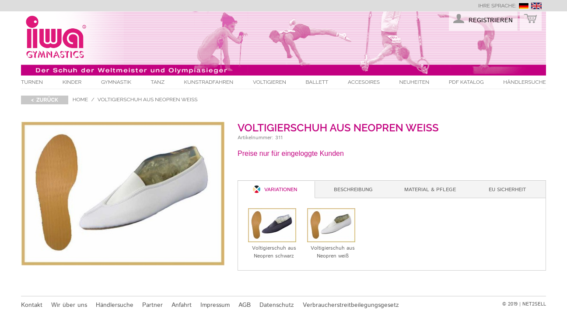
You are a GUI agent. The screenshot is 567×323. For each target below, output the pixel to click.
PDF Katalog (466, 82)
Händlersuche (524, 82)
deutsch (523, 6)
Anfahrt (182, 305)
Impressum (215, 305)
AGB (244, 305)
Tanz (157, 82)
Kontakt (31, 305)
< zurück (44, 100)
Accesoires (364, 82)
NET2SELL (534, 304)
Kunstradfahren (209, 82)
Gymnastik (116, 82)
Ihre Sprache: (497, 6)
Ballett (317, 82)
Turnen (32, 82)
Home (80, 99)
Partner (152, 305)
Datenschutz (276, 305)
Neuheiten (414, 82)
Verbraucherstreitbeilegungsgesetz (351, 305)
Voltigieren (269, 82)
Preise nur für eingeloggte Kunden (291, 153)
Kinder (72, 82)
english (536, 6)
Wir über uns (69, 305)
